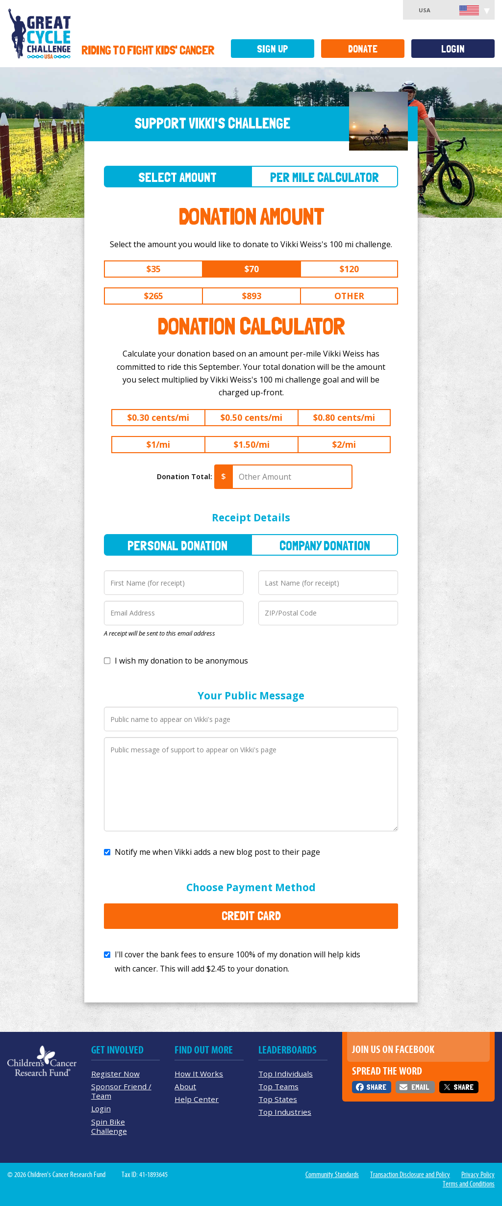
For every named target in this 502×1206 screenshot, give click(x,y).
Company (324, 545)
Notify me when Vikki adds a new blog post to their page (217, 852)
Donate (362, 49)
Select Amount (177, 177)
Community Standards (332, 1174)
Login (453, 49)
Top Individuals (285, 1073)
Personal (177, 545)
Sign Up (272, 49)
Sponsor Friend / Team (121, 1091)
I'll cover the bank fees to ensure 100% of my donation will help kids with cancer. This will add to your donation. (237, 961)
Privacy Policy (478, 1174)
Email (420, 1087)
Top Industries (284, 1112)
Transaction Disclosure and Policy (410, 1174)
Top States (277, 1099)
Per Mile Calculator (324, 177)
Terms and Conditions (469, 1184)
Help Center (197, 1099)
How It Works (199, 1073)
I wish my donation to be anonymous (181, 660)
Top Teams (278, 1086)
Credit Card (251, 915)
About (185, 1086)
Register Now (115, 1073)
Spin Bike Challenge (109, 1126)
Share (376, 1087)
